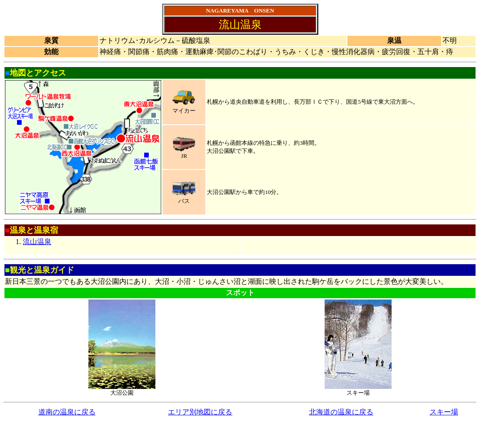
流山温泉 (37, 241)
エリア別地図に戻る (200, 412)
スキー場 (444, 412)
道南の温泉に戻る (67, 412)
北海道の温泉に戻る (341, 412)
